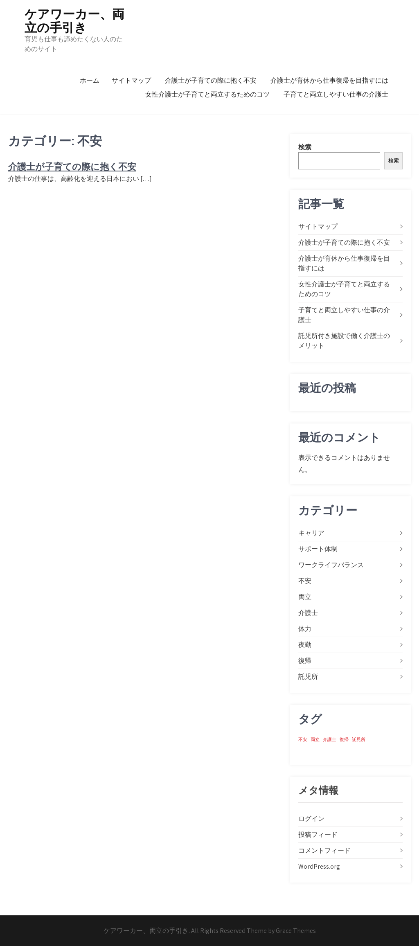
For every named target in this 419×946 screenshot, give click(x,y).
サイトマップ (131, 80)
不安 (304, 581)
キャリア (311, 533)
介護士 (308, 612)
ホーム (89, 80)
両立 (304, 596)
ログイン (311, 818)
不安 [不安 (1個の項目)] (302, 739)
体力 (304, 628)
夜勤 (304, 644)
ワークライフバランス (331, 565)
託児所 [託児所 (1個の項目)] (358, 739)
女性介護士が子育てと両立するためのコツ (207, 94)
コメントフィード (324, 850)
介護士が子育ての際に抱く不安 (211, 80)
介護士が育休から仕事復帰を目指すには (329, 80)
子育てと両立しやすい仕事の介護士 (336, 94)
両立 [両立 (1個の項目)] (315, 739)
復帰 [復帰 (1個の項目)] (344, 739)
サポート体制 (318, 549)
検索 (304, 147)
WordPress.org (319, 866)
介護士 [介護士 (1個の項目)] (329, 739)
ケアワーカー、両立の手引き (74, 21)
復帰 (304, 660)
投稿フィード (318, 834)
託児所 (308, 676)
